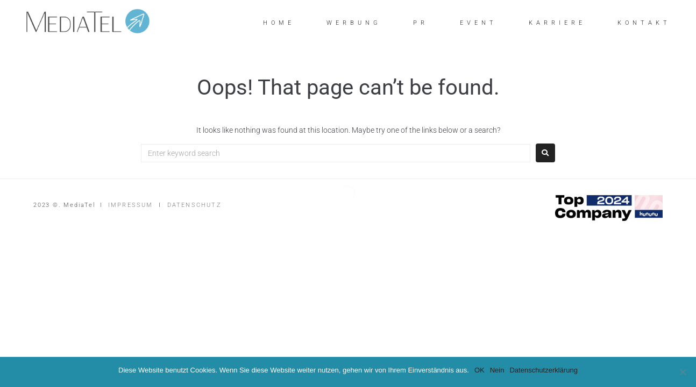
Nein (497, 370)
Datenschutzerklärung (543, 370)
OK (479, 370)
